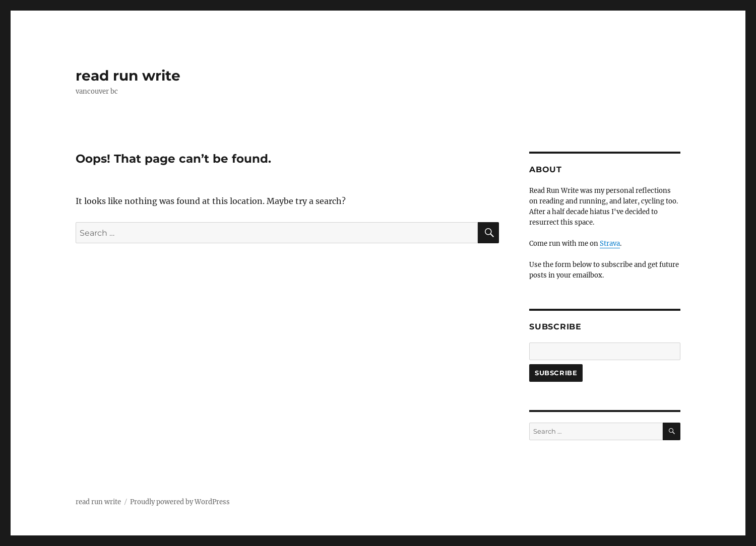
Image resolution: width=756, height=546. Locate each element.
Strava (610, 243)
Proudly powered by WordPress (180, 502)
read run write (128, 75)
